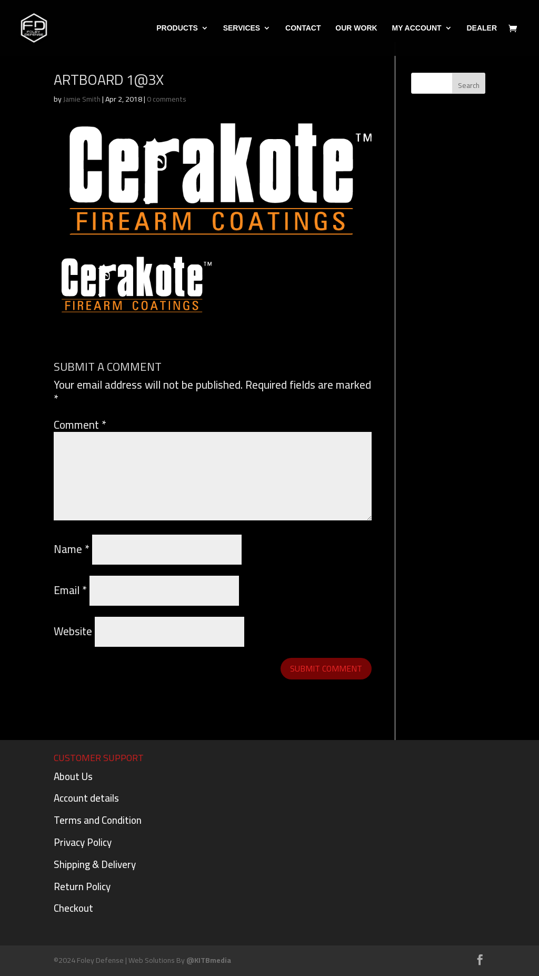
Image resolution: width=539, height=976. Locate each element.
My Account (416, 28)
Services (242, 28)
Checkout (73, 908)
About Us (73, 776)
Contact (303, 28)
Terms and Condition (98, 820)
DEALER (481, 28)
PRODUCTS (177, 28)
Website (73, 631)
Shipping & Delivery (95, 864)
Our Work (356, 28)
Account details (86, 797)
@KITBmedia (208, 960)
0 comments (166, 99)
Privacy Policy (83, 842)
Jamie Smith (82, 99)
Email (70, 590)
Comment (80, 425)
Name (71, 549)
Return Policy (82, 886)
